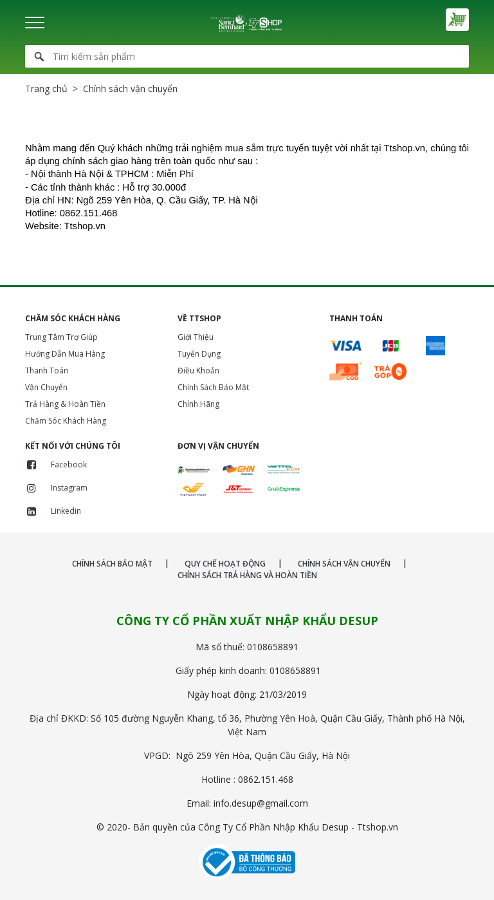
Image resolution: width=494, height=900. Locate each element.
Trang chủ (46, 88)
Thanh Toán (46, 370)
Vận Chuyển (46, 387)
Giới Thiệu (196, 337)
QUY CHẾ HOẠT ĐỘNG (225, 563)
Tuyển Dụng (199, 353)
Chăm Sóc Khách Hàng (65, 420)
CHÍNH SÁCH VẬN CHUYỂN (344, 563)
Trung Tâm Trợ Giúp (61, 337)
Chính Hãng (198, 403)
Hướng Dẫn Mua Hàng (65, 353)
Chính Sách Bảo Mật (213, 387)
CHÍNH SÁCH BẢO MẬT (112, 563)
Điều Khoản (198, 370)
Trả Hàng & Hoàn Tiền (65, 403)
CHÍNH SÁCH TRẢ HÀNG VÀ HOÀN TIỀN (247, 575)
